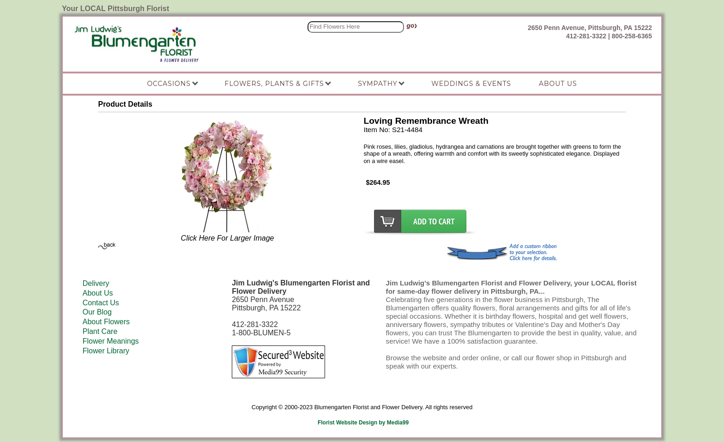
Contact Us (101, 303)
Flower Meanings (111, 341)
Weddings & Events (471, 83)
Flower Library (106, 351)
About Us (98, 293)
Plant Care (100, 331)
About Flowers (106, 322)
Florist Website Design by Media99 (363, 422)
